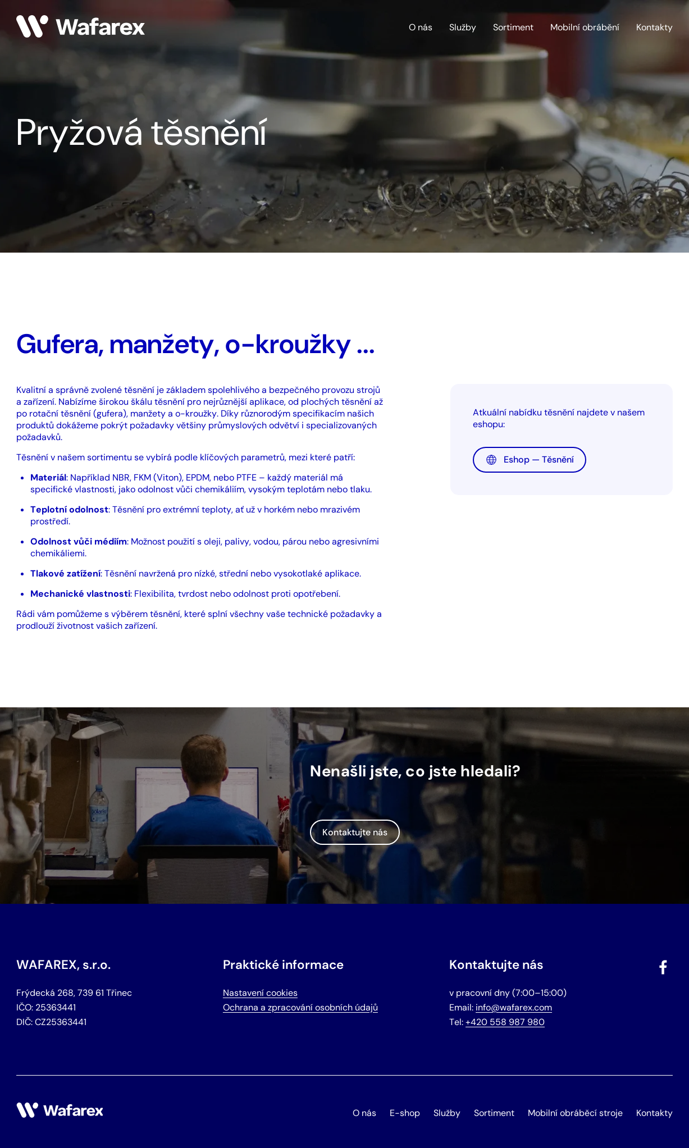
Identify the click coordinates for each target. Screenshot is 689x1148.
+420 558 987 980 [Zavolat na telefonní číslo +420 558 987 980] (505, 1022)
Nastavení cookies (260, 993)
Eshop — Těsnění (529, 460)
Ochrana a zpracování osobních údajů (300, 1007)
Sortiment (513, 27)
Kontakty (654, 27)
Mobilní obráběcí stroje (575, 1113)
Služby (462, 27)
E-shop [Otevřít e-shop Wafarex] (405, 1113)
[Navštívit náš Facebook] (664, 969)
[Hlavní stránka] (80, 34)
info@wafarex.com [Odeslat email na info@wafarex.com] (514, 1007)
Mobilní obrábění (584, 27)
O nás (420, 27)
